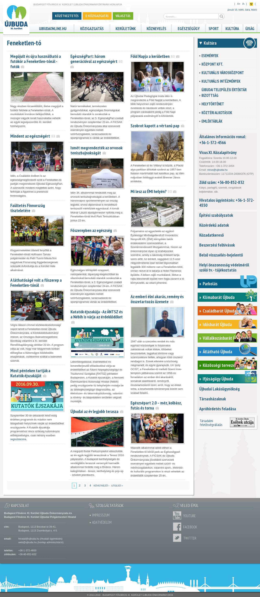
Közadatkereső (211, 235)
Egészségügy (189, 28)
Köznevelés (156, 28)
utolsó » (117, 485)
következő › (101, 485)
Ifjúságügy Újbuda (218, 379)
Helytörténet (213, 103)
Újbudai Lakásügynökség (219, 389)
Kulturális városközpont (223, 72)
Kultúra (232, 28)
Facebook (178, 527)
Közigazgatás (92, 28)
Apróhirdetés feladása (217, 409)
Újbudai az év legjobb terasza (94, 411)
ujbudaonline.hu (52, 28)
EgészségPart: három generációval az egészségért (93, 58)
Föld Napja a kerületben (150, 56)
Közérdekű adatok (214, 225)
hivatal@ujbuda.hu (28, 538)
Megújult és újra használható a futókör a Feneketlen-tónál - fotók (35, 61)
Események (210, 55)
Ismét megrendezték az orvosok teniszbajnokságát (96, 150)
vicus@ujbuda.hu (217, 169)
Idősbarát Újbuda (217, 324)
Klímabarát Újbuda (219, 297)
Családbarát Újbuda (219, 311)
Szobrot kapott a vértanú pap (155, 125)
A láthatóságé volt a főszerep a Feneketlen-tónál (36, 282)
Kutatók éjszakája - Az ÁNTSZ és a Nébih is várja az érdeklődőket (96, 314)
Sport (214, 28)
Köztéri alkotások (217, 112)
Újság (249, 28)
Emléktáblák (212, 121)
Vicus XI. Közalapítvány (218, 152)
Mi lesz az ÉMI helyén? (149, 191)
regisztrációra (18, 439)
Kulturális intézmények (221, 81)
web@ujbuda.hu (27, 542)
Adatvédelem (102, 522)
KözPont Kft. (212, 64)
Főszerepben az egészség (91, 230)
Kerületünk (126, 28)
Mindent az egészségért (30, 136)
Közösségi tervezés (220, 365)
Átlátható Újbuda (217, 352)
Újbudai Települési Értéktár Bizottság (224, 92)
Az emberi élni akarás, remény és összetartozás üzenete (157, 299)
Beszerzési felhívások (217, 245)
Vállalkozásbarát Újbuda (224, 338)
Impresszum (100, 515)
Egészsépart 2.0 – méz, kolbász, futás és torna (156, 405)
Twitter (178, 538)
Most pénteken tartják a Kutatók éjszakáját (30, 373)
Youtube (178, 515)
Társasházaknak (212, 399)
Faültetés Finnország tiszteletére (27, 208)
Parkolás (210, 284)
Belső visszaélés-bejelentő (221, 255)
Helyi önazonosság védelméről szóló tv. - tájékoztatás (224, 267)
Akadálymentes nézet (251, 4)
